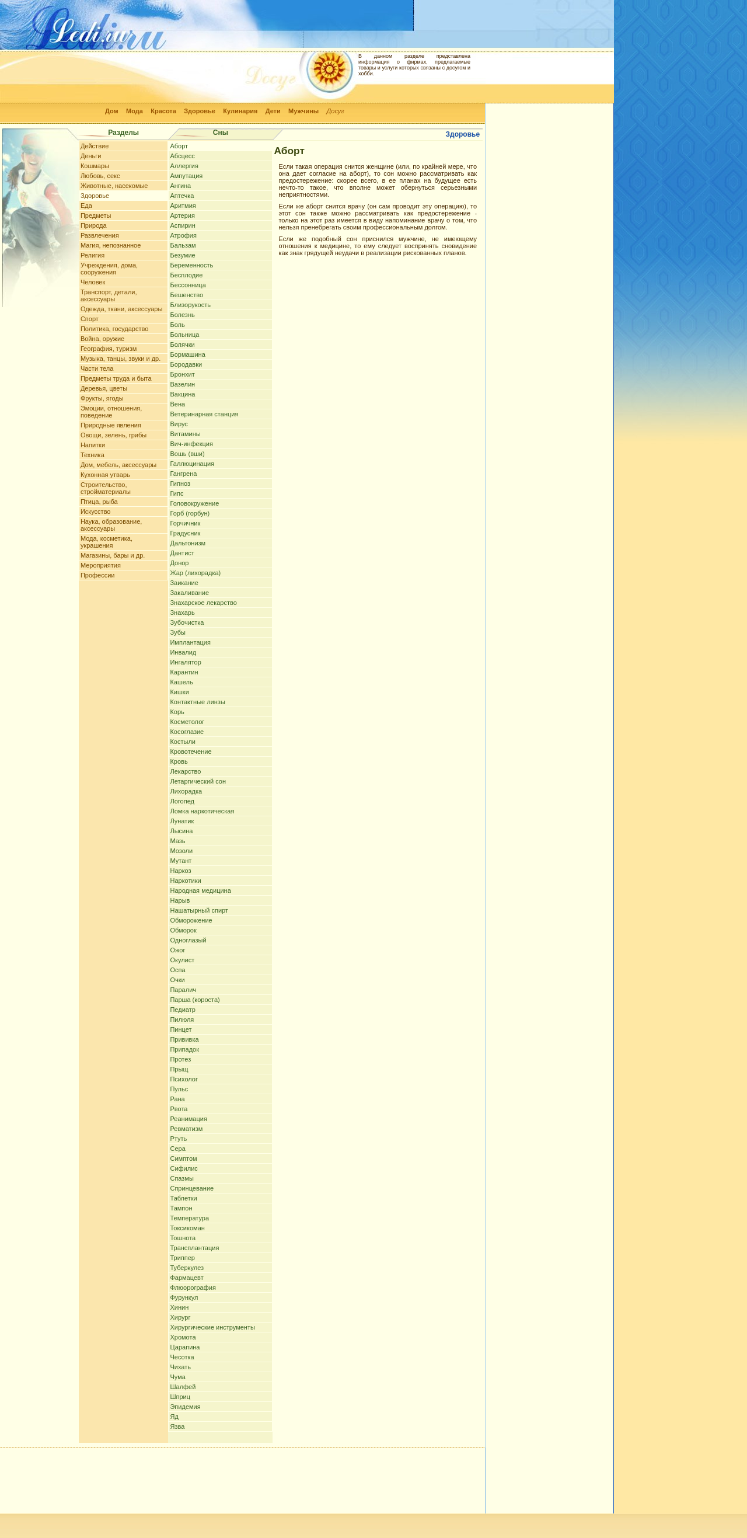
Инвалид (183, 652)
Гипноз (180, 483)
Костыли (183, 741)
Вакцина (182, 394)
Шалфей (183, 1386)
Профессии (98, 575)
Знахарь (182, 612)
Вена (177, 404)
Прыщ (179, 1069)
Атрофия (183, 235)
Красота (163, 110)
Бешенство (186, 294)
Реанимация (188, 1118)
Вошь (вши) (187, 453)
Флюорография (192, 1287)
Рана (177, 1098)
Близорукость (190, 304)
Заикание (184, 582)
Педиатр (182, 1009)
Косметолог (187, 721)
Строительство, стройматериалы (106, 488)
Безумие (182, 255)
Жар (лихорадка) (195, 572)
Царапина (185, 1347)
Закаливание (189, 592)
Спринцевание (192, 1188)
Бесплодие (186, 275)
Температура (189, 1218)
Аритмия (183, 205)
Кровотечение (190, 751)
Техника (92, 454)
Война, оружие (102, 338)
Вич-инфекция (191, 443)
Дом (111, 110)
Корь (177, 711)
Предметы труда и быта (116, 378)
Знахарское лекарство (203, 602)
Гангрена (183, 473)
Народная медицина (200, 890)
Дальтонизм (187, 543)
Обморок (183, 930)
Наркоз (180, 870)
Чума (177, 1376)
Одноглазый (188, 940)
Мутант (180, 860)
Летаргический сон (198, 781)
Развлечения (100, 235)
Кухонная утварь (105, 474)
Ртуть (178, 1138)
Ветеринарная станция (204, 413)
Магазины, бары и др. (113, 555)
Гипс (176, 493)
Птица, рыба (99, 501)
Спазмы (181, 1178)
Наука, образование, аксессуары (111, 525)
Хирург (180, 1317)
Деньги (91, 155)
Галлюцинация (192, 463)
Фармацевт (186, 1277)
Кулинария (240, 110)
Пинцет (180, 1029)
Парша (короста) (194, 999)
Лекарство (185, 771)
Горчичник (185, 523)
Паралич (183, 989)
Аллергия (184, 165)
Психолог (183, 1079)
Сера (177, 1148)
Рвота (178, 1108)
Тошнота (183, 1237)
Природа (94, 225)
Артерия (182, 215)
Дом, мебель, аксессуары (118, 464)
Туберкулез (187, 1267)
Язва (177, 1426)
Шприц (180, 1396)
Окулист (182, 959)
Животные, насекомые (114, 185)
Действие (95, 145)
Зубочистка (187, 622)
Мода (134, 110)
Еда (86, 205)
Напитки (93, 444)
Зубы (177, 632)
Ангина (180, 185)
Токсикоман (187, 1227)
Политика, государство (114, 328)
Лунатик (182, 820)
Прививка (184, 1039)
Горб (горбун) (190, 513)
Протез (180, 1059)
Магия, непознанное (111, 245)
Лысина (181, 830)
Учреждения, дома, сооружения (109, 269)
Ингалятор (185, 662)
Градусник (185, 533)
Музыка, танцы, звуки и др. (120, 358)
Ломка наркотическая (202, 811)
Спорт (90, 318)
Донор (179, 562)
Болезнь (182, 314)
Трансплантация (194, 1247)
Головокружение (194, 503)
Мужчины (303, 110)
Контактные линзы (197, 701)
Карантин (184, 672)
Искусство (96, 511)
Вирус (178, 423)
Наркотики (185, 880)
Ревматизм (186, 1128)
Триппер (182, 1257)
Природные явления (111, 425)
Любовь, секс (100, 175)
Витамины (185, 433)
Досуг (335, 110)
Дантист (182, 552)
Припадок (184, 1049)
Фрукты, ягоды (102, 398)
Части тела (97, 368)
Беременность (191, 265)
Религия (92, 255)
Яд (174, 1416)
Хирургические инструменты (212, 1327)
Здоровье (199, 110)
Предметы (96, 215)
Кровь (178, 761)
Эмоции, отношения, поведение (111, 412)
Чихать (180, 1366)
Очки (177, 979)
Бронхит (182, 374)
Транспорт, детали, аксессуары (109, 295)
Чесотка (182, 1356)
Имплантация (190, 642)
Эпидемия (185, 1406)
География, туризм (109, 348)
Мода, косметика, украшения (106, 542)
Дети (273, 110)
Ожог (177, 950)
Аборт (179, 145)
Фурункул (184, 1297)
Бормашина (187, 354)
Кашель (181, 682)
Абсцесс (182, 155)
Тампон (181, 1208)
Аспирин (182, 225)
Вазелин (182, 384)
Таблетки (183, 1198)
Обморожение (191, 920)
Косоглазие (187, 731)
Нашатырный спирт (199, 910)
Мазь (177, 840)
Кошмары (95, 165)
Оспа (177, 969)
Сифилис (183, 1168)
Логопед (182, 801)
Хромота (183, 1337)
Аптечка (182, 195)
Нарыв (180, 900)
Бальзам (183, 245)
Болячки (182, 344)
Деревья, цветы (104, 388)
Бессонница (187, 284)
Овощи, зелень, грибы (113, 435)
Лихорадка (186, 791)
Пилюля (182, 1019)
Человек (93, 282)
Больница (184, 334)
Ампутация (186, 175)
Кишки (179, 691)
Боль (177, 324)
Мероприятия (101, 565)
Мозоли (181, 850)
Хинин (179, 1307)
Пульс (179, 1088)
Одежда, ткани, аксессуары (121, 308)
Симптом (183, 1158)
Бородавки (186, 364)
